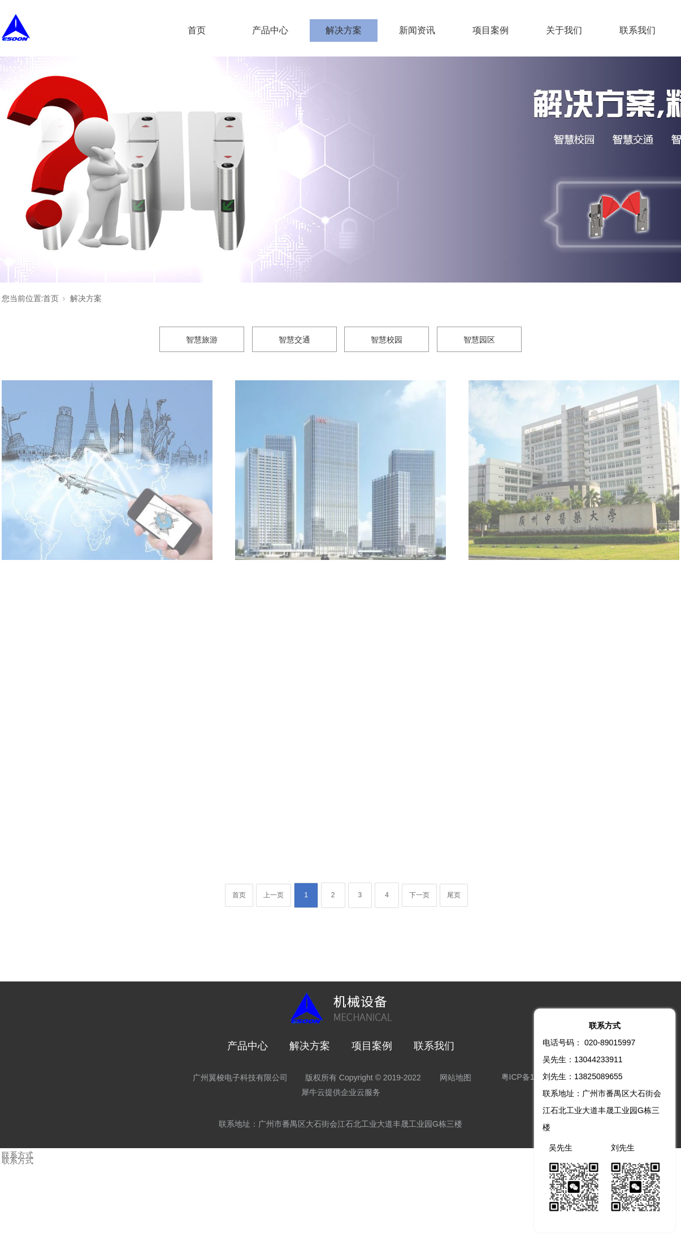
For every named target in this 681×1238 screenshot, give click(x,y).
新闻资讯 (417, 30)
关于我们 (564, 30)
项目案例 (490, 30)
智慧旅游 (202, 339)
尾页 (454, 895)
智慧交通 (294, 339)
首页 (197, 30)
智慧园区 (479, 339)
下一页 (419, 895)
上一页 (273, 895)
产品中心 (270, 30)
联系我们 (637, 30)
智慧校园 (386, 339)
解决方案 (344, 30)
